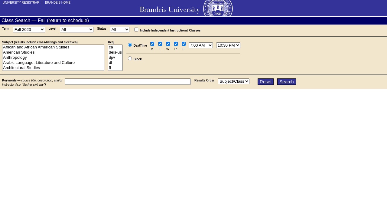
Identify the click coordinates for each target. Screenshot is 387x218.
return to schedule (68, 20)
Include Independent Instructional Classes (170, 30)
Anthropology (53, 57)
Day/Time (140, 45)
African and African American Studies (53, 47)
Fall (42, 20)
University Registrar (21, 2)
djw (115, 57)
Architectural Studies (53, 68)
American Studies (53, 52)
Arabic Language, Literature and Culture (53, 62)
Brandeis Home (57, 2)
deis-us (115, 52)
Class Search (16, 20)
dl (115, 62)
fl (115, 68)
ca (115, 47)
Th (175, 49)
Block (138, 59)
